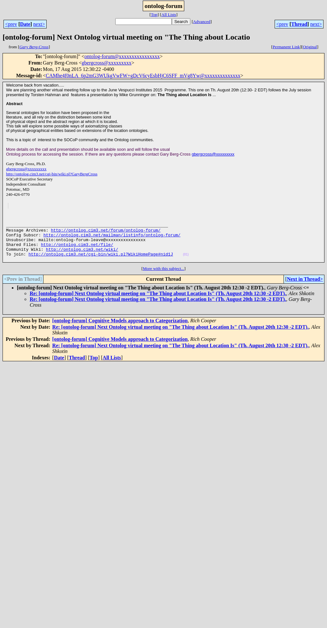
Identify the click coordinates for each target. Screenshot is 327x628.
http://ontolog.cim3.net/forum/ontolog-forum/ (105, 233)
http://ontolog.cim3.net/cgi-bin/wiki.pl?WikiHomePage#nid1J (100, 261)
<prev (11, 24)
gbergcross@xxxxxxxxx (107, 62)
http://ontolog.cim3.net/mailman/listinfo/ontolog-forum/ (111, 238)
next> (39, 24)
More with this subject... (163, 277)
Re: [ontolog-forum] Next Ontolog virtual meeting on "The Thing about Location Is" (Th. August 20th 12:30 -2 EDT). (158, 302)
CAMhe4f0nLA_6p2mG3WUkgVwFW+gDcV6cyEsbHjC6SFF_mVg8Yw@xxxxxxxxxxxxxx (143, 75)
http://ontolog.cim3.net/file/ (77, 250)
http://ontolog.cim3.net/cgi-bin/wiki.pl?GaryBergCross (51, 174)
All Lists (168, 14)
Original (310, 46)
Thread (299, 24)
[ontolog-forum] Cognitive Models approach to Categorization (120, 329)
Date (25, 24)
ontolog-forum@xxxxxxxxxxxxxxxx (122, 56)
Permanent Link (286, 46)
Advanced (201, 21)
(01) (186, 262)
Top (154, 14)
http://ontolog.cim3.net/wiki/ (82, 256)
